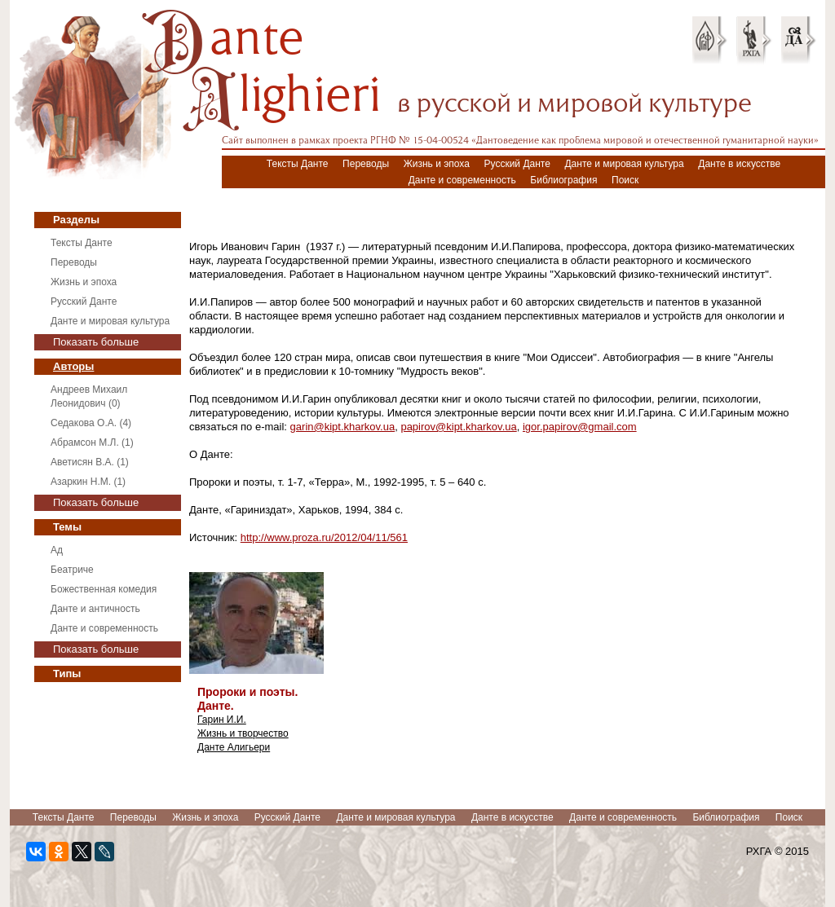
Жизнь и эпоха (437, 164)
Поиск (625, 180)
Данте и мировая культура (623, 164)
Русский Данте (517, 164)
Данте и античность (95, 608)
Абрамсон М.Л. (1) (92, 442)
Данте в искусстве (739, 164)
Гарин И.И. (221, 719)
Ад (57, 550)
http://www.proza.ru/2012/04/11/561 (324, 537)
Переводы (365, 164)
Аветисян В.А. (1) (90, 462)
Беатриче (72, 569)
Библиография (563, 180)
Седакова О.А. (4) (91, 423)
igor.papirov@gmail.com (580, 426)
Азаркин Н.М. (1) (88, 481)
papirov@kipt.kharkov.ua (458, 426)
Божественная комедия (104, 589)
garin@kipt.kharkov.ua (342, 426)
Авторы (73, 366)
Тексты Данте (298, 164)
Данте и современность (462, 180)
